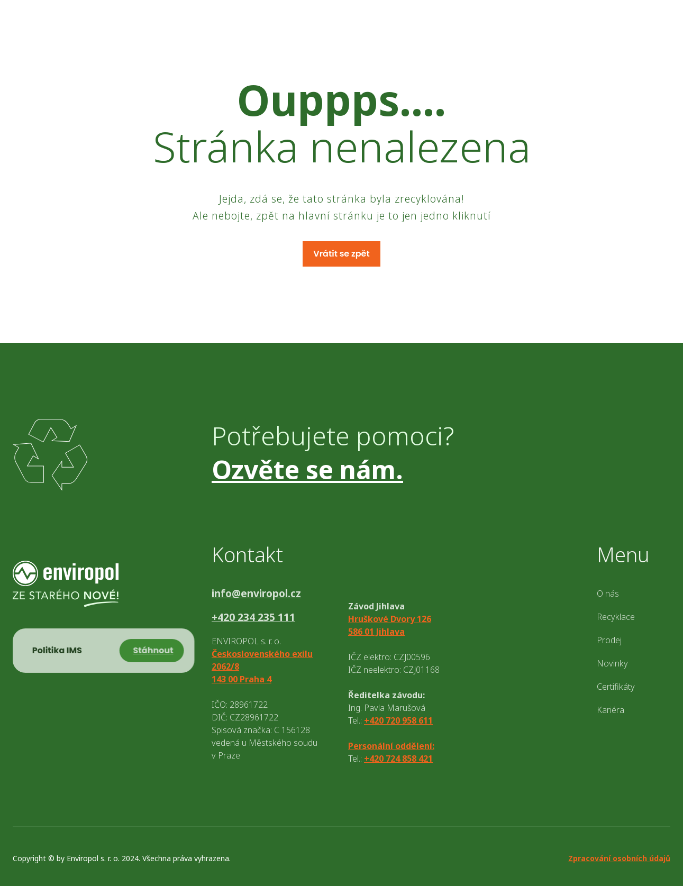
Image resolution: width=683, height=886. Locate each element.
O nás (608, 593)
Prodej (609, 640)
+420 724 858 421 (398, 758)
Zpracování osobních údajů (619, 858)
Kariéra (610, 710)
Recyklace (616, 617)
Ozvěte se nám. (307, 469)
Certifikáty (616, 686)
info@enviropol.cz (256, 593)
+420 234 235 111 (253, 617)
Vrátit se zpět (341, 254)
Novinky (612, 663)
